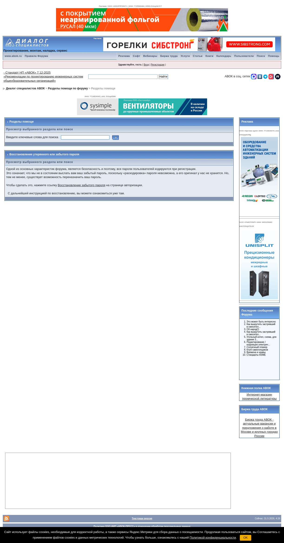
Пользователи (244, 56)
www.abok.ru (13, 56)
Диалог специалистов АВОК (25, 88)
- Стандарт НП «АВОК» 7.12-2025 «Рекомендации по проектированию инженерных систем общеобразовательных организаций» (43, 76)
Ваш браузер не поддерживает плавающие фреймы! (258, 263)
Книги (209, 56)
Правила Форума (36, 56)
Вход (146, 64)
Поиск (261, 56)
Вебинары (150, 56)
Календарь (223, 56)
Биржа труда (169, 56)
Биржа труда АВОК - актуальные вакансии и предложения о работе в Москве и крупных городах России (259, 428)
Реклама (124, 56)
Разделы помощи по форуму (68, 88)
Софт (136, 56)
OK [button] (245, 537)
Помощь (273, 56)
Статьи (197, 56)
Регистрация (157, 64)
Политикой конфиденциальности (213, 537)
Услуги (185, 56)
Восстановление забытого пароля (81, 185)
